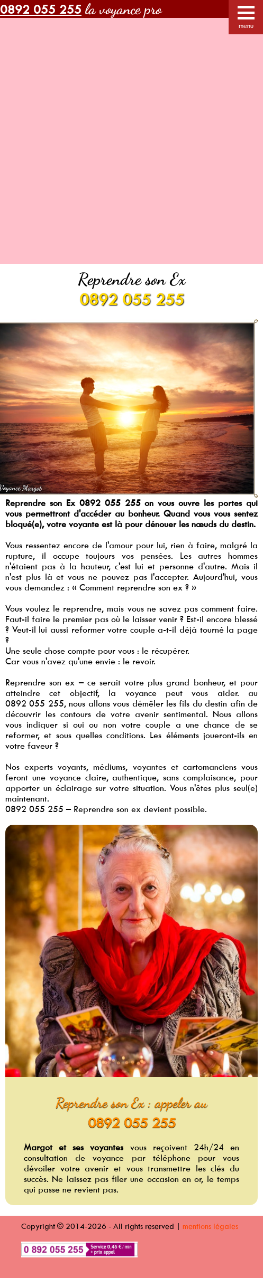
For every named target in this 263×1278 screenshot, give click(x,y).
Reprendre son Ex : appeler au (131, 1102)
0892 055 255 (131, 299)
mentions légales (210, 1226)
